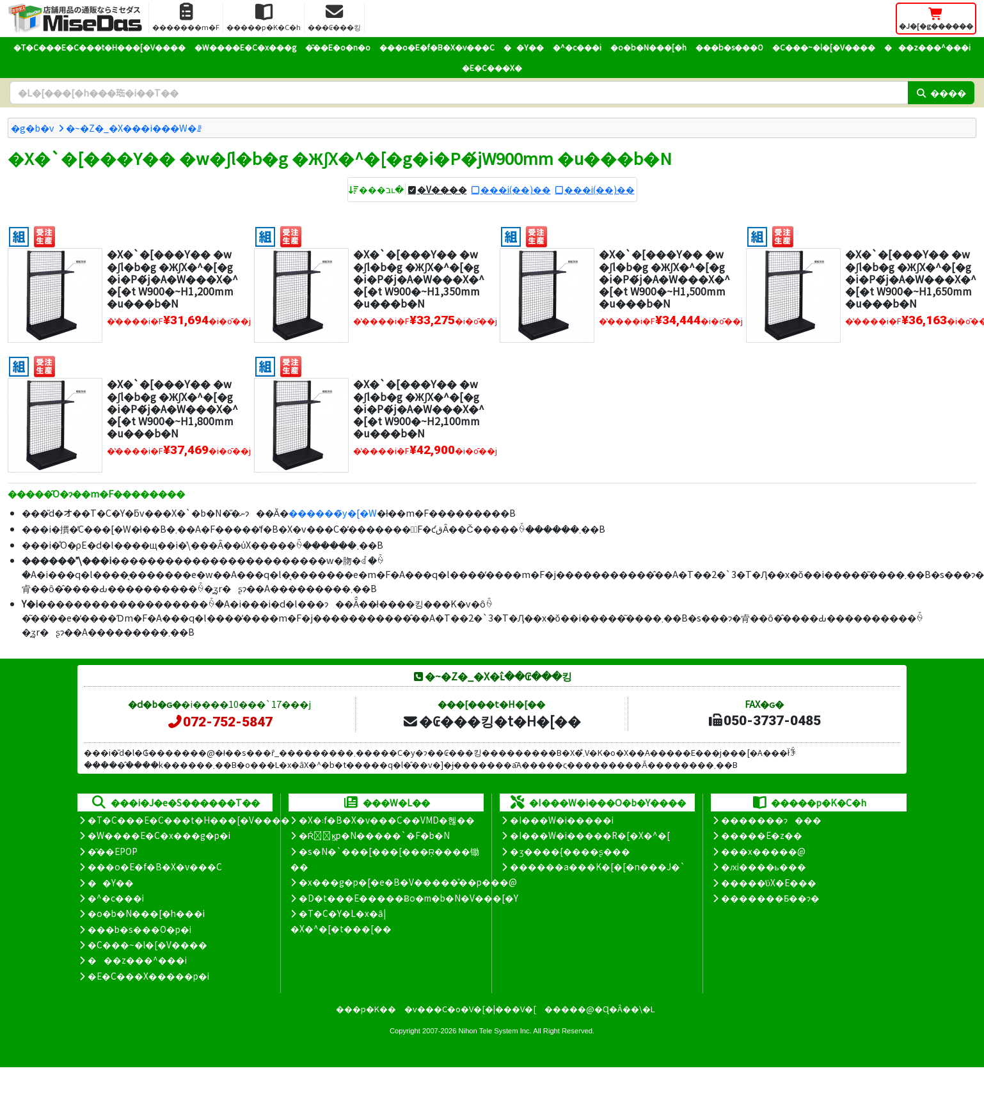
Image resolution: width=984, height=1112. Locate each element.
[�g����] (19, 235)
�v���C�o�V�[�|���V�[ (470, 1009)
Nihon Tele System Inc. (495, 1031)
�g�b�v (32, 127)
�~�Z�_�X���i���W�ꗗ (134, 127)
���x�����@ (763, 851)
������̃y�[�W (333, 512)
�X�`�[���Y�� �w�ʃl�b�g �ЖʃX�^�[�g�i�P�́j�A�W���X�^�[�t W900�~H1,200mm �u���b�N (172, 278)
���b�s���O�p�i (139, 929)
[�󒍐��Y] (44, 235)
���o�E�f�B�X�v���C (437, 47)
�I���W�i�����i (562, 819)
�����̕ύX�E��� (768, 882)
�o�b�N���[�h (648, 47)
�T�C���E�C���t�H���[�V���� (99, 47)
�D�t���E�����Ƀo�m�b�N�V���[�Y (408, 897)
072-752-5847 (219, 722)
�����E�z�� (761, 835)
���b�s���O (729, 47)
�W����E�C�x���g (245, 47)
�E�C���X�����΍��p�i (148, 975)
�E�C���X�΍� (492, 67)
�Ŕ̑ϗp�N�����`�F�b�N (374, 835)
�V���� (442, 189)
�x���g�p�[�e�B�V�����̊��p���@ (408, 881)
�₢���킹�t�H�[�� (491, 720)
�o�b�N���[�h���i (146, 913)
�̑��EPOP (113, 851)
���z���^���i (927, 47)
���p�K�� (366, 1009)
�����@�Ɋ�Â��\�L (599, 1009)
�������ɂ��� (771, 819)
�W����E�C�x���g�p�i (159, 835)
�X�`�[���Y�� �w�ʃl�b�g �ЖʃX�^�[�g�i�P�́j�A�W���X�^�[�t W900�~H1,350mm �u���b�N (418, 278)
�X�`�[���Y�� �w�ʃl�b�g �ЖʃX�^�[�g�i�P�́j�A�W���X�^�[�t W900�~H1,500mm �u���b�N (664, 278)
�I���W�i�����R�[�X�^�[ (590, 835)
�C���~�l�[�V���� (823, 47)
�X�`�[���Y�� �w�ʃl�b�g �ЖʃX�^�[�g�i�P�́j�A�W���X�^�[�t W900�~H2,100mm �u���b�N (418, 408)
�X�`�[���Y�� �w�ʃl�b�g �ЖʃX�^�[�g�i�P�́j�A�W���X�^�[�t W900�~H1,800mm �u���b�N (172, 408)
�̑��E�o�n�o (337, 47)
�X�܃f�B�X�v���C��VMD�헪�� (387, 819)
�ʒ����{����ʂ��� (570, 851)
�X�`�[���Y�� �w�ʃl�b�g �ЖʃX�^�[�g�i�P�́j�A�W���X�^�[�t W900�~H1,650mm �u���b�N (910, 278)
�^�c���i (577, 47)
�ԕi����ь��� (763, 866)
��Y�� (524, 47)
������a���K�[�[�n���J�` (597, 866)
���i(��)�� (515, 189)
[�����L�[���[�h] (459, 92)
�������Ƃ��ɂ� (770, 897)
